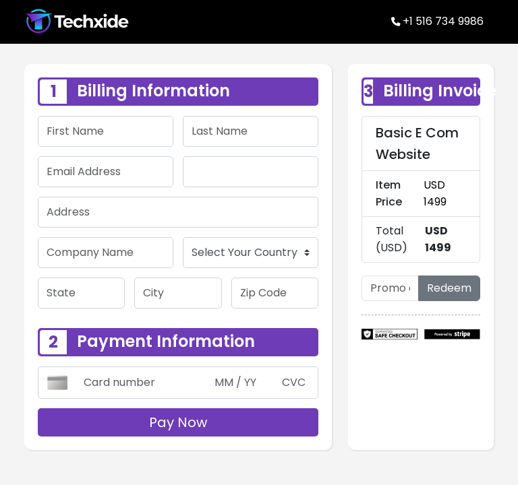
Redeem (449, 285)
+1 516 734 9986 (437, 20)
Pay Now (178, 419)
